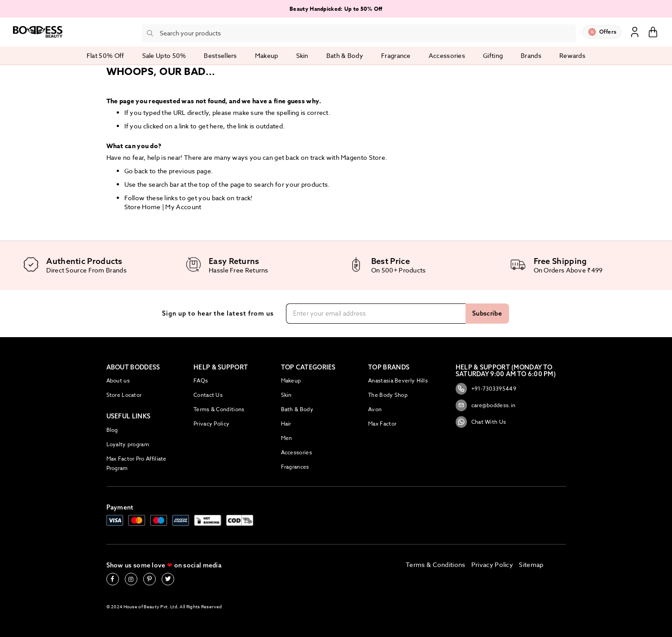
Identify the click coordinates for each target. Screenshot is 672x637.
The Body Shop (388, 395)
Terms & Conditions (218, 409)
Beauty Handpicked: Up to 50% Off (336, 9)
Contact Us (208, 395)
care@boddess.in (486, 405)
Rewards (572, 55)
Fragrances (295, 466)
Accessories (296, 452)
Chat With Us (481, 422)
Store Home (142, 206)
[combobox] (359, 33)
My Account (183, 206)
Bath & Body (297, 409)
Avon (375, 409)
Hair (286, 423)
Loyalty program (127, 444)
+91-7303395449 (486, 389)
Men (286, 438)
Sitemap (531, 564)
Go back (136, 171)
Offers (608, 31)
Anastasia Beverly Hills (398, 380)
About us (118, 380)
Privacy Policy (211, 423)
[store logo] (37, 32)
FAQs (200, 380)
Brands (531, 55)
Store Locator (124, 395)
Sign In (634, 31)
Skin (286, 395)
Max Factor (382, 423)
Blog (112, 430)
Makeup (291, 380)
